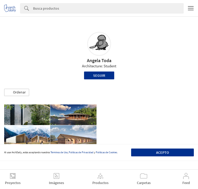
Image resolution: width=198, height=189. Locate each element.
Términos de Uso (59, 152)
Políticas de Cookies (106, 152)
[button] (16, 92)
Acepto (162, 152)
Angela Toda (99, 60)
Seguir (99, 75)
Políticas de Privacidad (81, 152)
